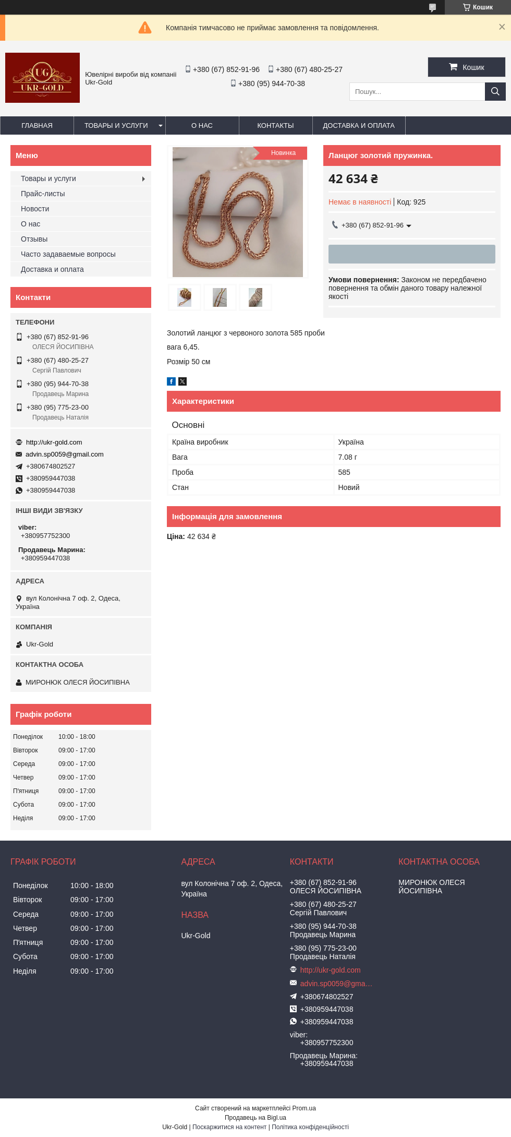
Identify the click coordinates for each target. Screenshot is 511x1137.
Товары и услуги (116, 125)
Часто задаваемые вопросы (68, 254)
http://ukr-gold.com (54, 442)
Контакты (275, 125)
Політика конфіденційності (310, 1127)
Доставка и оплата (359, 125)
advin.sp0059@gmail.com (65, 454)
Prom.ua (304, 1108)
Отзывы (34, 239)
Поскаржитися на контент (229, 1127)
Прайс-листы (43, 193)
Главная (37, 125)
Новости (35, 209)
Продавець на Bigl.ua (255, 1117)
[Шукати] (495, 91)
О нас (202, 125)
